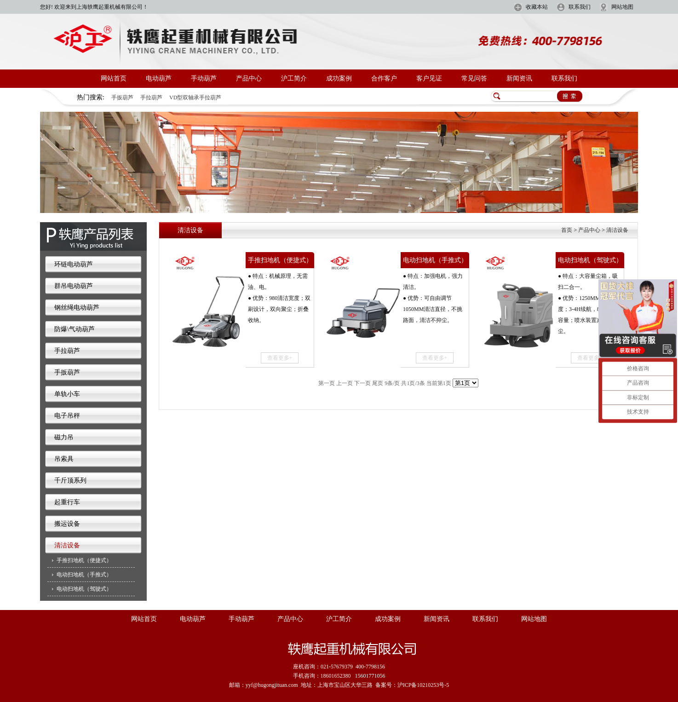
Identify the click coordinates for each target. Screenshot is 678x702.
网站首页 (113, 78)
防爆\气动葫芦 (74, 329)
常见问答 (474, 78)
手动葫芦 (204, 78)
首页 (566, 230)
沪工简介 (294, 78)
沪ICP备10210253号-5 (423, 685)
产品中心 (249, 78)
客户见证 (429, 78)
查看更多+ (280, 358)
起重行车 (67, 502)
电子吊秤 (67, 415)
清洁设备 (67, 545)
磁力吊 (64, 437)
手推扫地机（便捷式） (84, 560)
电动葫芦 (159, 78)
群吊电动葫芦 (73, 285)
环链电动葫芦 (73, 264)
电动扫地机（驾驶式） (84, 589)
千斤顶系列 (70, 480)
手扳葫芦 (122, 97)
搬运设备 (67, 523)
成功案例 (339, 78)
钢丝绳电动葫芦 (76, 307)
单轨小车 (67, 394)
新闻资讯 (519, 78)
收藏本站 (537, 7)
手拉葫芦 (151, 97)
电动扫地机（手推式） (84, 574)
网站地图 (622, 7)
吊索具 (64, 458)
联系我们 (580, 7)
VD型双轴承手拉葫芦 (195, 97)
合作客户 (384, 78)
